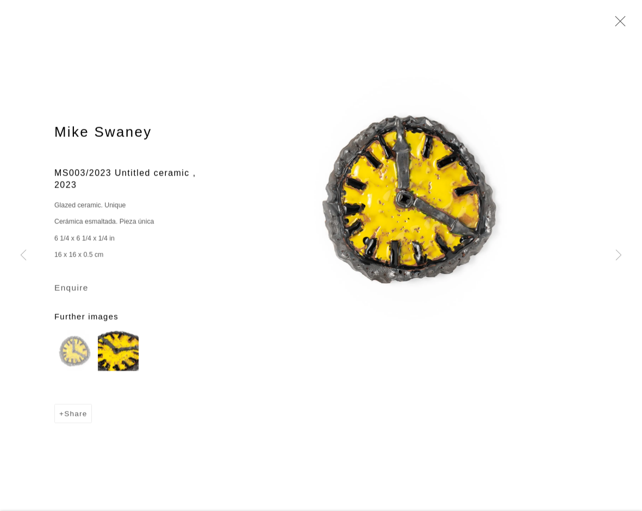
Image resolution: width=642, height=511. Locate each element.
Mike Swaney (103, 132)
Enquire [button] (71, 288)
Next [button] (618, 255)
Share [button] (75, 414)
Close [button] (617, 24)
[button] (74, 351)
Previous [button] (23, 255)
